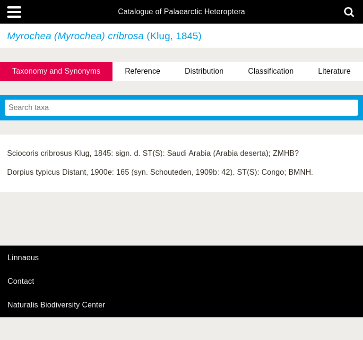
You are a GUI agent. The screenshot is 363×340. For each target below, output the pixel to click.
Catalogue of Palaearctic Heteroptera (181, 12)
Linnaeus (23, 258)
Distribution (204, 71)
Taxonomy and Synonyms (56, 71)
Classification (271, 71)
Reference (142, 71)
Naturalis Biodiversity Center (56, 305)
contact (21, 281)
